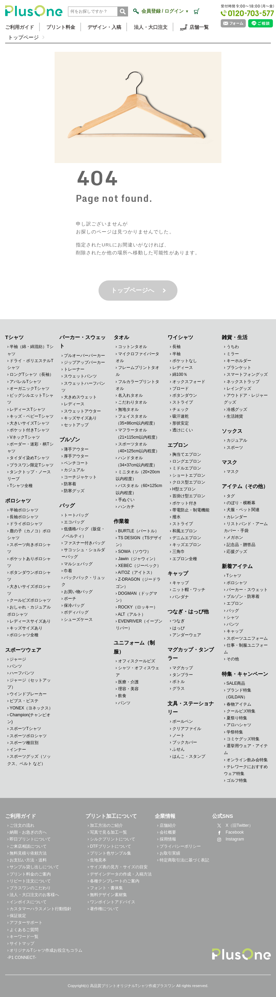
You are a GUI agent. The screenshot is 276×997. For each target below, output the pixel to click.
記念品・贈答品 (241, 544)
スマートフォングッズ (247, 374)
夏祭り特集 (237, 718)
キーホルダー (239, 360)
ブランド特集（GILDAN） (237, 693)
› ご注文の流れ (20, 825)
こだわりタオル (132, 402)
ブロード (180, 388)
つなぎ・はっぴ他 (188, 611)
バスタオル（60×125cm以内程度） (139, 489)
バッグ (67, 505)
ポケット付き (184, 503)
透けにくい (182, 430)
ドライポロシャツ (26, 523)
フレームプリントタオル (137, 371)
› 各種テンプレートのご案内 (113, 881)
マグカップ (182, 667)
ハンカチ (126, 506)
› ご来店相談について (27, 846)
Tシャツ (14, 337)
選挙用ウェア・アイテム (245, 749)
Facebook (229, 832)
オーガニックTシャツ (29, 388)
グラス (178, 688)
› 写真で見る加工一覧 (107, 832)
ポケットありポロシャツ (29, 562)
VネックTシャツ (24, 437)
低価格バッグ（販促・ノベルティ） (83, 532)
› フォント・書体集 (105, 887)
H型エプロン (184, 489)
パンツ (16, 666)
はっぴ (178, 627)
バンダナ (180, 596)
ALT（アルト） (132, 614)
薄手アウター (76, 449)
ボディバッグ (76, 612)
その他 (233, 659)
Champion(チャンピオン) (28, 718)
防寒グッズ (74, 490)
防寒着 (70, 484)
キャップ (178, 573)
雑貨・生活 (235, 337)
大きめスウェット (80, 397)
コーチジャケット (80, 477)
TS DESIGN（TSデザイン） (139, 541)
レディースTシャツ (27, 409)
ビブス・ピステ (24, 700)
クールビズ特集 (241, 711)
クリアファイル (186, 728)
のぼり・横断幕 (241, 502)
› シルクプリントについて (111, 839)
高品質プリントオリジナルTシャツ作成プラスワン (132, 986)
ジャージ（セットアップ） (29, 683)
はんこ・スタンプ (188, 756)
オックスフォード (188, 381)
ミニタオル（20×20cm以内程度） (138, 475)
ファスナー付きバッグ (84, 543)
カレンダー (237, 516)
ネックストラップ (243, 381)
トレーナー (74, 369)
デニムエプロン (186, 537)
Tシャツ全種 (21, 485)
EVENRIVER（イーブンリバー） (139, 624)
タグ (231, 496)
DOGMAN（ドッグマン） (136, 597)
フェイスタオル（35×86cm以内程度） (137, 420)
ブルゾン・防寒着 (243, 596)
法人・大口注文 (151, 27)
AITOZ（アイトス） (136, 572)
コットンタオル (132, 346)
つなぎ (178, 620)
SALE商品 (236, 683)
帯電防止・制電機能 (190, 510)
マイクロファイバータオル (137, 357)
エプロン (178, 445)
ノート (178, 735)
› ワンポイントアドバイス (111, 902)
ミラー (233, 353)
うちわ (233, 346)
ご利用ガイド (19, 27)
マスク (229, 462)
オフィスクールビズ (136, 661)
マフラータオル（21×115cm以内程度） (138, 433)
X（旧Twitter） (233, 825)
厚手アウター (76, 456)
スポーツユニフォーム (247, 638)
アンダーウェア (186, 635)
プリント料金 (60, 27)
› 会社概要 (166, 832)
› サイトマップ (20, 943)
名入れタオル (130, 395)
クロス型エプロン (188, 482)
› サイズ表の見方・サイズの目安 (118, 867)
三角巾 (178, 551)
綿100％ (179, 374)
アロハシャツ (239, 724)
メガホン (235, 537)
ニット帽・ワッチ (188, 589)
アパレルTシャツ (25, 381)
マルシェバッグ (78, 563)
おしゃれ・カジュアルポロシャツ (29, 610)
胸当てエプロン (186, 454)
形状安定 (180, 423)
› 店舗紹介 (166, 825)
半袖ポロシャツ (24, 510)
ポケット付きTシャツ (29, 430)
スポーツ (235, 447)
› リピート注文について (29, 881)
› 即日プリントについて (29, 839)
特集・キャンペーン (245, 674)
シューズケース (78, 619)
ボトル (178, 681)
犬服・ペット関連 (243, 509)
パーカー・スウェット (82, 341)
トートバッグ (76, 515)
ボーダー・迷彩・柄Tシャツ (30, 447)
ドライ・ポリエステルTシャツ (30, 364)
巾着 (68, 570)
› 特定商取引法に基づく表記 (183, 860)
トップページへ (132, 290)
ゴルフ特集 (237, 780)
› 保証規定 (16, 915)
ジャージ (18, 659)
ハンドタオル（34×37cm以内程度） (137, 461)
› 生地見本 (97, 860)
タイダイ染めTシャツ (29, 457)
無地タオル (128, 409)
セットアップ (76, 424)
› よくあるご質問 (22, 929)
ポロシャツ (18, 500)
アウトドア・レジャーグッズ (245, 399)
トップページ (23, 37)
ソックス (232, 431)
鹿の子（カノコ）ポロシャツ (29, 534)
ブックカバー (184, 742)
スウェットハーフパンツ (83, 387)
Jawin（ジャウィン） (138, 558)
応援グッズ (237, 551)
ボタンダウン (184, 395)
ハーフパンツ (22, 673)
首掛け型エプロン (188, 496)
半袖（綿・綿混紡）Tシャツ (30, 350)
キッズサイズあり (26, 628)
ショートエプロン (188, 475)
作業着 (121, 521)
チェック (180, 409)
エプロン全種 (184, 558)
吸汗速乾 (180, 416)
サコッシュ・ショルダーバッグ (83, 553)
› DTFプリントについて (109, 846)
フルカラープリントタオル (137, 385)
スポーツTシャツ (25, 728)
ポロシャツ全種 (24, 635)
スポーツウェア (23, 650)
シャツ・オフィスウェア (137, 671)
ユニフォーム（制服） (134, 647)
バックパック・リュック (83, 581)
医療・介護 (128, 682)
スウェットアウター (82, 411)
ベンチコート (76, 463)
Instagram (229, 839)
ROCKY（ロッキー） (138, 607)
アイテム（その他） (245, 486)
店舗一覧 (194, 27)
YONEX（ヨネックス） (31, 708)
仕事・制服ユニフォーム (245, 648)
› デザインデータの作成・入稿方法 (120, 874)
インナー (18, 749)
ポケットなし (184, 360)
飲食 (122, 695)
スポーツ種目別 (24, 742)
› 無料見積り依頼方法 (27, 853)
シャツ (233, 617)
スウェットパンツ (80, 376)
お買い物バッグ (78, 591)
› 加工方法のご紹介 (105, 825)
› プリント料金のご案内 (29, 874)
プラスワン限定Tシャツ (31, 465)
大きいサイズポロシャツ (29, 590)
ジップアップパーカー (84, 362)
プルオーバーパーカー (84, 355)
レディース (74, 404)
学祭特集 (235, 732)
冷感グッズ (237, 409)
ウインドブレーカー (28, 694)
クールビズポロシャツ (30, 600)
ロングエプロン (186, 461)
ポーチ (70, 598)
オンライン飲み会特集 (247, 759)
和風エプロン (184, 531)
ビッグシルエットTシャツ (30, 399)
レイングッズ (239, 388)
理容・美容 (128, 688)
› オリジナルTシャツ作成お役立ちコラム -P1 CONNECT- (44, 954)
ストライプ (182, 402)
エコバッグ (74, 522)
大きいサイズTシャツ (29, 423)
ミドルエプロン (186, 468)
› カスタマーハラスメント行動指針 (39, 908)
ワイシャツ (180, 337)
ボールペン (182, 721)
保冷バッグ (74, 605)
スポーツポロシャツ (28, 735)
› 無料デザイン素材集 (107, 894)
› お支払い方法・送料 (27, 860)
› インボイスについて (27, 902)
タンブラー (182, 674)
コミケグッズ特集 (243, 739)
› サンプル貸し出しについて (33, 867)
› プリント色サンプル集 (109, 853)
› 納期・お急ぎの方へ (27, 832)
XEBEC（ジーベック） (139, 565)
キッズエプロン (186, 544)
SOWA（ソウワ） (134, 551)
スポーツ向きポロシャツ (29, 548)
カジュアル (74, 469)
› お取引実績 (168, 853)
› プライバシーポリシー (178, 846)
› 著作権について (103, 908)
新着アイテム (237, 566)
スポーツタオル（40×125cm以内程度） (138, 447)
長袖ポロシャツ (24, 516)
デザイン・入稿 (104, 27)
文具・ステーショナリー (191, 707)
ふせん (178, 749)
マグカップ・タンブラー (191, 654)
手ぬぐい (126, 499)
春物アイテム (239, 704)
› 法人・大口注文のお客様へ (33, 894)
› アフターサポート (25, 922)
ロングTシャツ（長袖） (31, 374)
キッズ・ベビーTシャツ (31, 416)
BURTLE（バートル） (138, 531)
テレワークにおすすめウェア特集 (245, 770)
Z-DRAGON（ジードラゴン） (138, 583)
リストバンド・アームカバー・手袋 (245, 527)
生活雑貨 (235, 416)
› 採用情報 (166, 839)
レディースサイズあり (30, 621)
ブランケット (239, 367)
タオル (121, 337)
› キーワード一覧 (22, 936)
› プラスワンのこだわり (29, 887)
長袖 (176, 346)
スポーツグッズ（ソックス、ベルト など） (29, 760)
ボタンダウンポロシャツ (29, 576)
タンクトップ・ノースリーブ (29, 475)
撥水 (176, 516)
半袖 (176, 353)
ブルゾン (69, 439)
